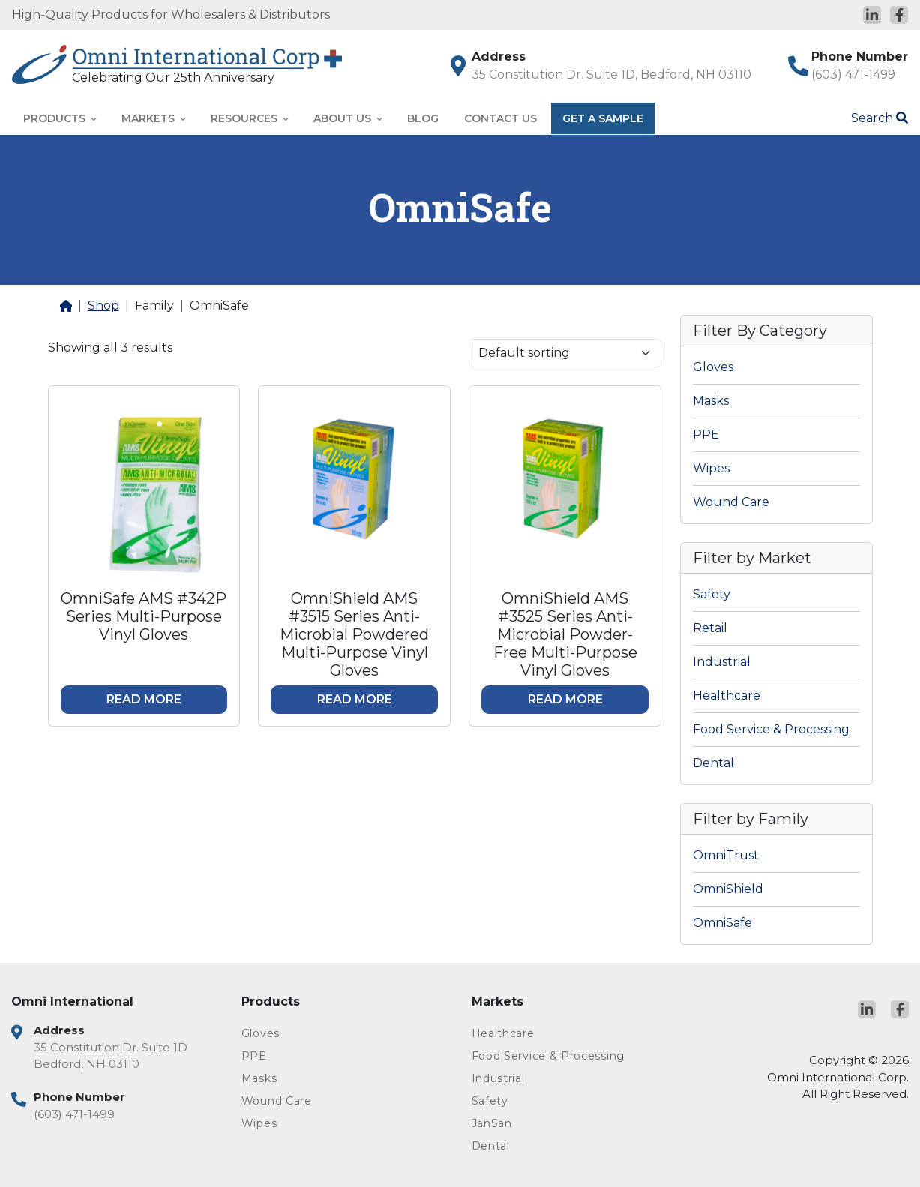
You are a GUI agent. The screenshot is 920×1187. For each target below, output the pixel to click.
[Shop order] (565, 353)
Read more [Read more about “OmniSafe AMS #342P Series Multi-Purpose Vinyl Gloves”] (143, 699)
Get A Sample (602, 118)
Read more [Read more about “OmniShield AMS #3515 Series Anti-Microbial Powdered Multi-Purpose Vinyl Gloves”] (354, 699)
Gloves (713, 367)
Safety (711, 594)
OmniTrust (726, 855)
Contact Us (500, 118)
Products (59, 118)
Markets (153, 118)
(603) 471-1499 (853, 74)
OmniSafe (722, 923)
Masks (711, 401)
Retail (710, 628)
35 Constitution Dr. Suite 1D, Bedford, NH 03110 (611, 74)
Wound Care (731, 502)
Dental (713, 763)
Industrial (722, 662)
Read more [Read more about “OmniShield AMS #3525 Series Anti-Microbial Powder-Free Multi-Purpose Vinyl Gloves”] (565, 699)
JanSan (492, 1123)
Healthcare (726, 695)
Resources (249, 118)
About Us (347, 118)
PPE (706, 434)
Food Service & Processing (771, 729)
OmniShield (728, 889)
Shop (103, 305)
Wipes (711, 468)
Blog (423, 118)
